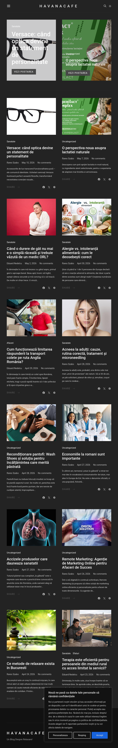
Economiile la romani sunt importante (83, 456)
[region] (78, 715)
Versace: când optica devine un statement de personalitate (31, 48)
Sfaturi (76, 653)
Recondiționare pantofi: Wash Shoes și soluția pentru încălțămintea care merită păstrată (31, 460)
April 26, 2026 (83, 574)
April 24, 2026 (28, 674)
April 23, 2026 (86, 674)
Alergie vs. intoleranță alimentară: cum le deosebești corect (80, 253)
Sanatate (16, 26)
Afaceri (10, 343)
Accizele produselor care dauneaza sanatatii (27, 561)
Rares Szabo (13, 162)
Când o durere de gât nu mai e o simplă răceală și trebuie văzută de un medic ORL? (30, 253)
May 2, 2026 (30, 263)
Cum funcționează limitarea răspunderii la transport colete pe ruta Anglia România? (29, 355)
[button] (110, 6)
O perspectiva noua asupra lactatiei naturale (85, 62)
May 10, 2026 (28, 162)
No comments (44, 162)
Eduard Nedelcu (14, 263)
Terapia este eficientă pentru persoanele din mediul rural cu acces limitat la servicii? (85, 664)
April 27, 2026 (83, 465)
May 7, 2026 (82, 158)
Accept (99, 735)
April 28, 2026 (83, 364)
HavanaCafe (59, 6)
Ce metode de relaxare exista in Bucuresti (31, 666)
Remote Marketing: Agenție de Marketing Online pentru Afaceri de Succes (84, 563)
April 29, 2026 (31, 368)
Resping (82, 735)
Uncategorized (73, 54)
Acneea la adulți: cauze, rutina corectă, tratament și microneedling (84, 353)
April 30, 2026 (83, 263)
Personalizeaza (60, 735)
